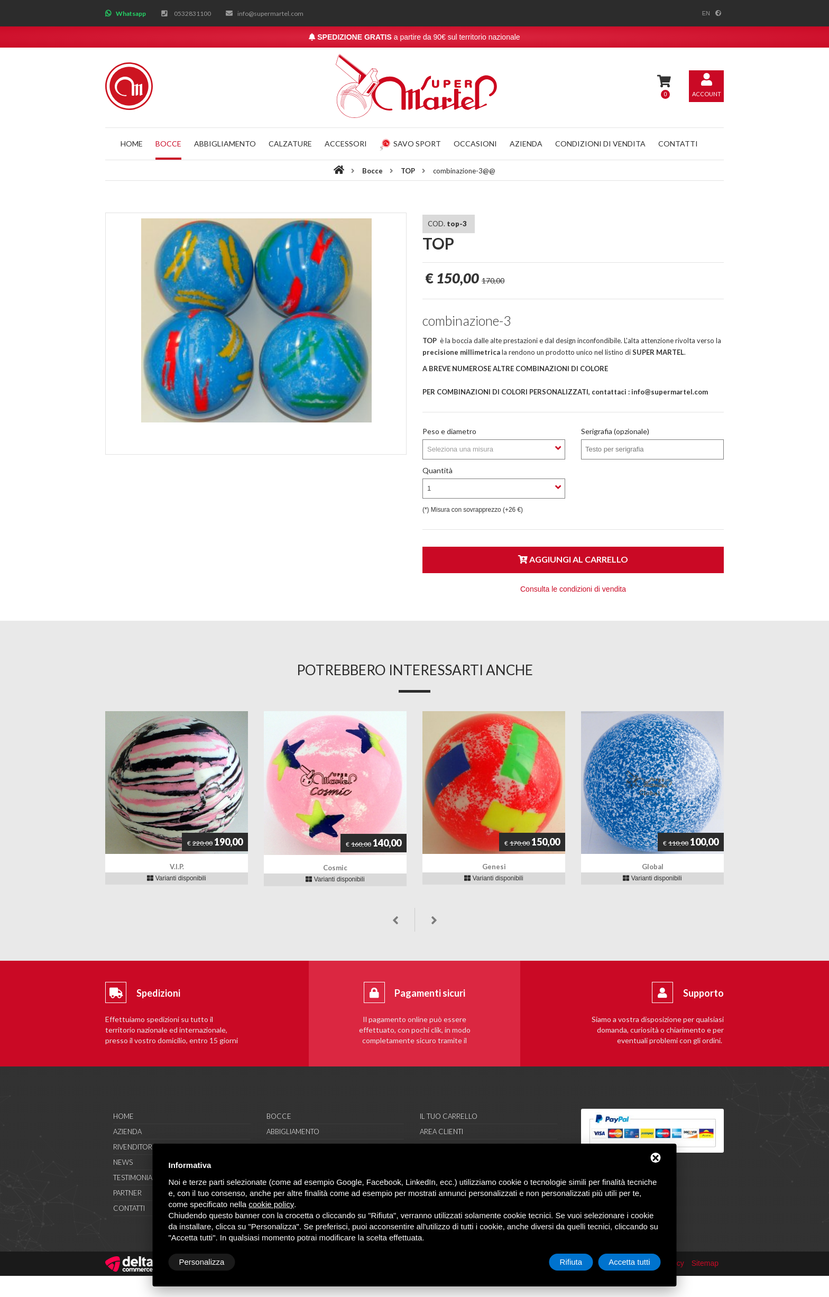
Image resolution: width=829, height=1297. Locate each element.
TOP (409, 171)
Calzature (290, 143)
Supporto (703, 993)
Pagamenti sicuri (429, 993)
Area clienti (441, 1131)
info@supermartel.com (270, 13)
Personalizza (202, 1261)
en (706, 13)
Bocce (168, 143)
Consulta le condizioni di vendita (573, 589)
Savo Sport (410, 143)
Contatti (678, 143)
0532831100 (192, 13)
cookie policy (271, 1204)
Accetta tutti (629, 1261)
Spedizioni (158, 993)
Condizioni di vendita (600, 143)
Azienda (526, 143)
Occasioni (475, 143)
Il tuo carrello (448, 1116)
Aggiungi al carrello (573, 559)
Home (132, 143)
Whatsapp (131, 13)
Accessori (346, 143)
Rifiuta (571, 1261)
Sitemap (705, 1263)
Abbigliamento (225, 143)
